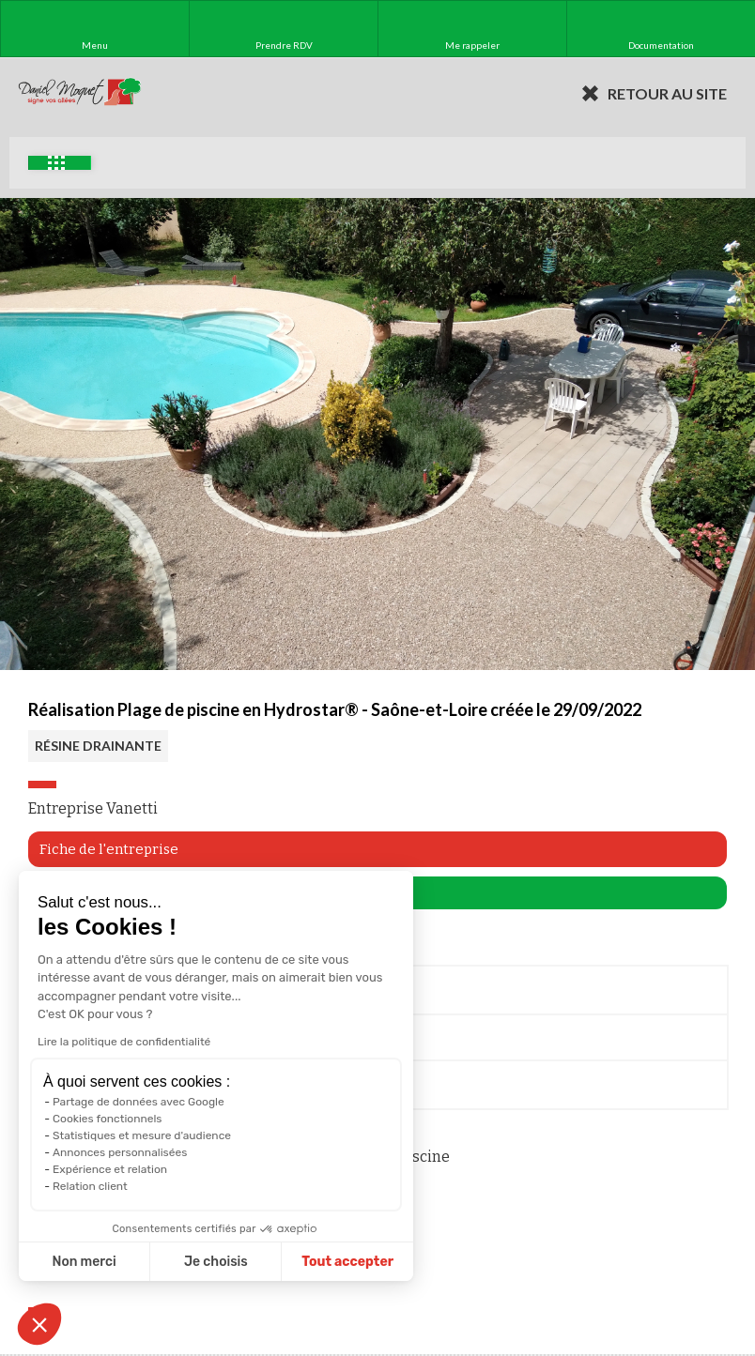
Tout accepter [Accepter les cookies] (347, 1262)
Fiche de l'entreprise (108, 849)
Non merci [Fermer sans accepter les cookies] (84, 1262)
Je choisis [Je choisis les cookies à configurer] (216, 1262)
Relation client (90, 1186)
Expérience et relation (110, 1169)
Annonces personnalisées (120, 1152)
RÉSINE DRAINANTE (98, 746)
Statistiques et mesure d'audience (142, 1135)
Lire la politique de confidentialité (124, 1041)
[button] (39, 1324)
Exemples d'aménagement (56, 163)
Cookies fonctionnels (107, 1118)
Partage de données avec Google (138, 1101)
